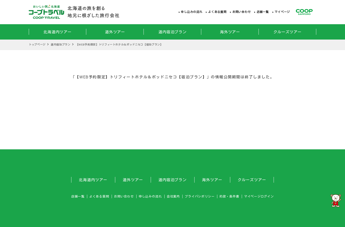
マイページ (282, 12)
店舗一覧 (263, 12)
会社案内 (173, 196)
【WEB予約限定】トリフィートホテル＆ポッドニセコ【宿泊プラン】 (119, 44)
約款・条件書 (229, 196)
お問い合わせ (241, 12)
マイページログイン (259, 196)
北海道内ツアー (57, 32)
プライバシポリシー (199, 196)
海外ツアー (230, 32)
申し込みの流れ (191, 12)
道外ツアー (115, 32)
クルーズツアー (287, 32)
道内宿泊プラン (172, 32)
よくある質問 (217, 12)
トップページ (37, 44)
